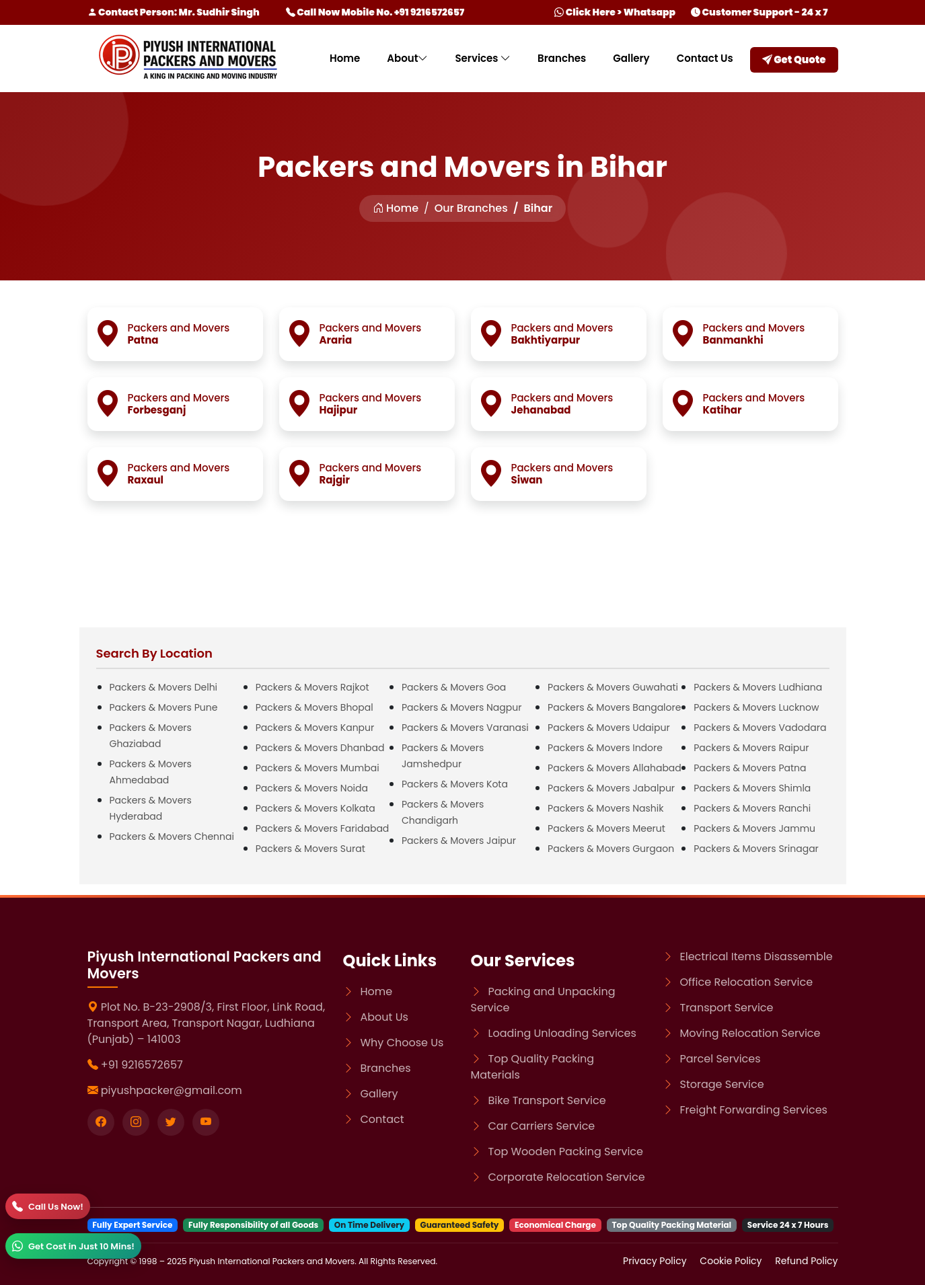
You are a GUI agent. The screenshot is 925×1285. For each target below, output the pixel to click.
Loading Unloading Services (562, 1033)
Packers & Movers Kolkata (315, 808)
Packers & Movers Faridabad (323, 828)
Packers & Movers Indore (605, 747)
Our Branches (471, 208)
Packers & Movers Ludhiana (758, 687)
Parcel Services (720, 1058)
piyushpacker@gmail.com (171, 1090)
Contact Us (705, 58)
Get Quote (794, 59)
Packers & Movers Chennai (172, 836)
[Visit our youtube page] (205, 1122)
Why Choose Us (402, 1042)
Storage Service (722, 1084)
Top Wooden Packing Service (565, 1151)
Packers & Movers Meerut (606, 828)
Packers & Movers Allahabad (614, 768)
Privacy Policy (656, 1261)
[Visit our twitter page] (170, 1122)
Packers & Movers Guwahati (613, 687)
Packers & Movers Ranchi (752, 808)
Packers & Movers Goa (454, 687)
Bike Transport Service (547, 1100)
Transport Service (727, 1007)
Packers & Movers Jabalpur (611, 788)
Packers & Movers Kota (455, 784)
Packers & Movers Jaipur (459, 840)
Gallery (631, 58)
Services (483, 58)
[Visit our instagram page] (135, 1122)
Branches (562, 58)
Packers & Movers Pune (164, 707)
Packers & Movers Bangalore (614, 707)
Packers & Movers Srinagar (756, 848)
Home (345, 58)
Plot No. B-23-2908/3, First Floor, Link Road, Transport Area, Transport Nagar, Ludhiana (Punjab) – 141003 (206, 1023)
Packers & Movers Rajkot (312, 687)
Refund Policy (806, 1261)
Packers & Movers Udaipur (609, 727)
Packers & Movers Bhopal (314, 707)
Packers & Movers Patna (750, 768)
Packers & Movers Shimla (752, 788)
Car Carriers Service (541, 1126)
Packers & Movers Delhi (164, 687)
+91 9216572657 (142, 1065)
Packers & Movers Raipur (751, 747)
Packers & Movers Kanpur (315, 727)
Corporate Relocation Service (566, 1177)
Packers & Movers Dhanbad (320, 747)
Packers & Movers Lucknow (756, 707)
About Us (384, 1017)
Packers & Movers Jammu (754, 828)
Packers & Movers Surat (310, 848)
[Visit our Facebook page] (100, 1122)
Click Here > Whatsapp (614, 12)
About (407, 58)
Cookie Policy (732, 1261)
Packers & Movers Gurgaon (611, 848)
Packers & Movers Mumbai (317, 768)
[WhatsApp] (73, 1246)
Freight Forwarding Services (753, 1110)
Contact (382, 1119)
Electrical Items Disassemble (756, 956)
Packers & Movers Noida (312, 788)
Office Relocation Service (746, 982)
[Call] (47, 1206)
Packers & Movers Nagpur (462, 707)
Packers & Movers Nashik (605, 808)
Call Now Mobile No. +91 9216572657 (375, 12)
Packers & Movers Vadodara (760, 727)
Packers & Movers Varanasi (465, 727)
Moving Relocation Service (750, 1033)
